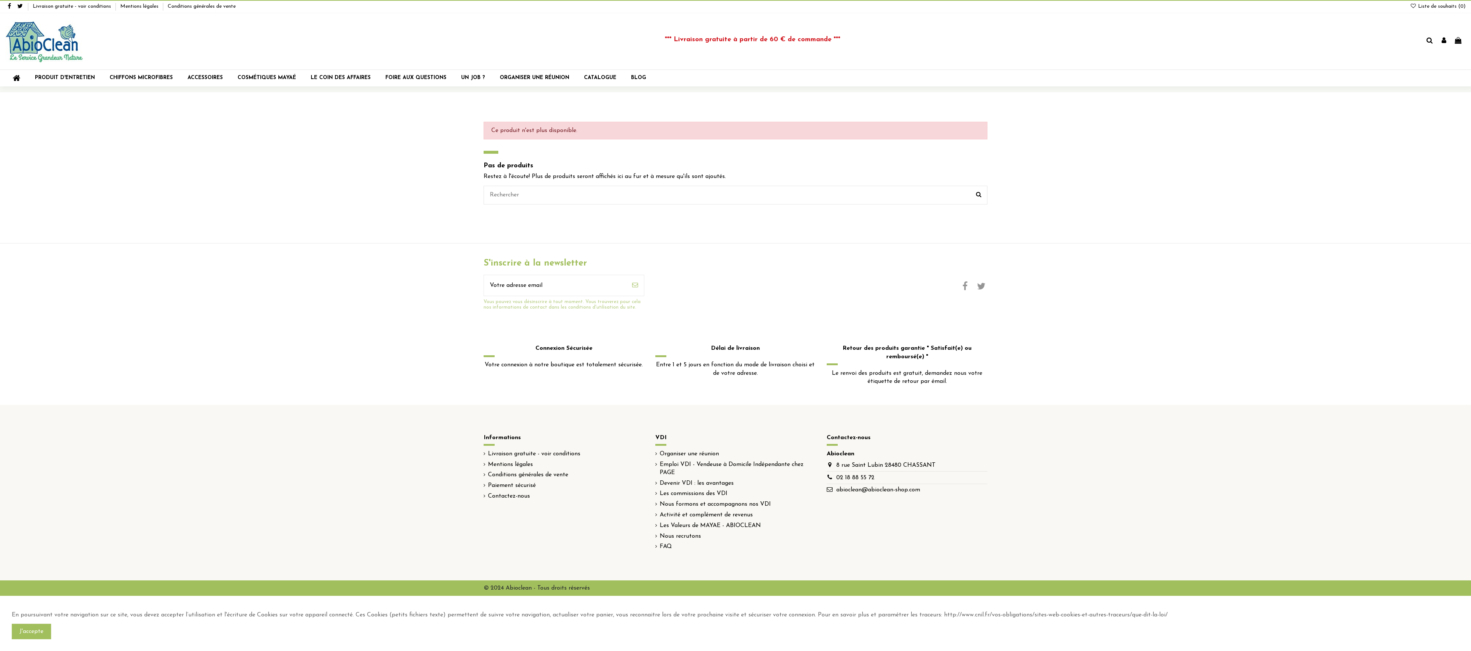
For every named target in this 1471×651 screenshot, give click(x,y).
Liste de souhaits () (1437, 6)
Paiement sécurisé (512, 485)
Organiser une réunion (689, 454)
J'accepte (31, 631)
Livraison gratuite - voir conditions (73, 6)
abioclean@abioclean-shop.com (878, 490)
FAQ (666, 546)
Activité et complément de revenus (706, 515)
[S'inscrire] (635, 285)
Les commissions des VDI (693, 494)
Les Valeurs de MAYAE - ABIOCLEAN (710, 526)
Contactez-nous (509, 496)
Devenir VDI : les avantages (697, 483)
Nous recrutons (680, 536)
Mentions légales (140, 6)
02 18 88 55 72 (855, 478)
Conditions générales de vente (202, 6)
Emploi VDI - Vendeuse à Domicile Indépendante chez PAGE (732, 469)
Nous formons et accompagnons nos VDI (715, 504)
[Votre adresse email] (555, 285)
